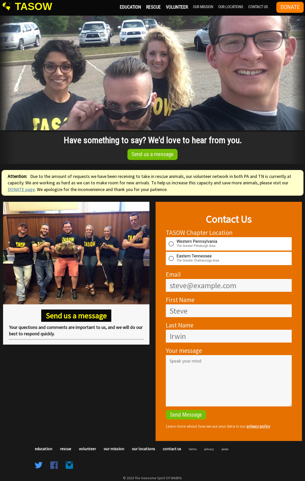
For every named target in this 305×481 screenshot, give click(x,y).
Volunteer (177, 7)
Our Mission (203, 7)
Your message (184, 350)
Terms (193, 449)
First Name (180, 300)
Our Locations (230, 7)
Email (173, 274)
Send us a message (152, 154)
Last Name (179, 325)
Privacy (209, 449)
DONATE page (21, 189)
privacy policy (258, 426)
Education (130, 7)
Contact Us (258, 7)
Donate (290, 7)
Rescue (153, 7)
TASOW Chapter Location (199, 232)
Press (225, 449)
